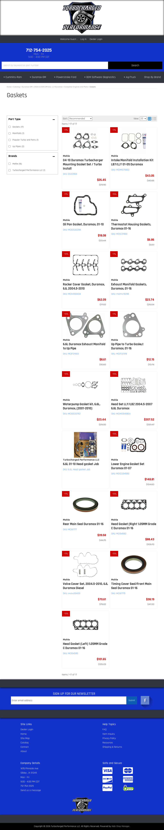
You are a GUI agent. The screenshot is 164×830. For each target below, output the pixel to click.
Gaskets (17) (18, 126)
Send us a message (30, 790)
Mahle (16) (17, 163)
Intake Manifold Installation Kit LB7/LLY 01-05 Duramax (132, 162)
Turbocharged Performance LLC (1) (28, 170)
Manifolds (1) (18, 133)
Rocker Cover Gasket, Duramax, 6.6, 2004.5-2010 (84, 286)
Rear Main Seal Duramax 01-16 (83, 524)
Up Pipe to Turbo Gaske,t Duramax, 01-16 (127, 346)
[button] (82, 65)
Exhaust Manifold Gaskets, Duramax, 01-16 (129, 286)
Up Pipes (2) (18, 146)
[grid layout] (150, 118)
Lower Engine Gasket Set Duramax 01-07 (127, 466)
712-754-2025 (27, 786)
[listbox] (80, 119)
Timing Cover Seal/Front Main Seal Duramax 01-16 (131, 586)
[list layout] (154, 118)
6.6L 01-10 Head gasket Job (81, 464)
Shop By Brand (152, 77)
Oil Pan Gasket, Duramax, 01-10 (83, 224)
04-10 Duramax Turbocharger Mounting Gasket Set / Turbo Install (83, 164)
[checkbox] (9, 164)
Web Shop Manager (121, 826)
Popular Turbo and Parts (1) (25, 139)
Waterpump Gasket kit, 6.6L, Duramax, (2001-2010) (81, 406)
